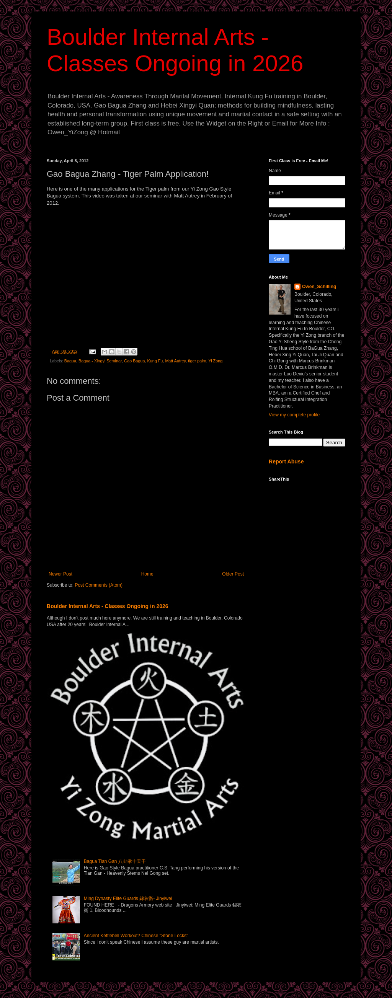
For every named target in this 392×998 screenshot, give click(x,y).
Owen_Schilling (319, 286)
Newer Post (60, 574)
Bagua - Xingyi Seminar (100, 361)
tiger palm (197, 361)
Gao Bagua (134, 361)
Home (147, 574)
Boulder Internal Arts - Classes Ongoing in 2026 (107, 606)
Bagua (70, 361)
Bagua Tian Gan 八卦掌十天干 (115, 861)
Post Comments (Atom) (98, 585)
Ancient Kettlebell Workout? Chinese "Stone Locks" (136, 935)
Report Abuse (286, 461)
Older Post (233, 574)
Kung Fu (155, 361)
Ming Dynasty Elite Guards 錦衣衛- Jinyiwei (128, 898)
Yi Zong (215, 361)
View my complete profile (294, 414)
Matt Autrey (175, 361)
